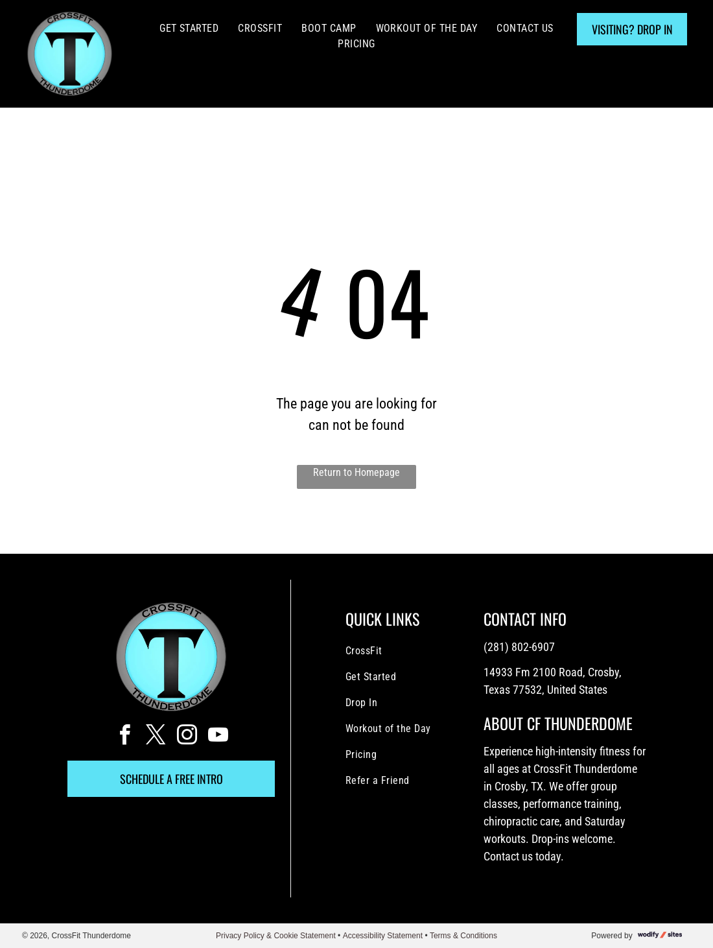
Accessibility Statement (383, 935)
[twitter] (155, 737)
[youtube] (217, 737)
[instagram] (186, 737)
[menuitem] (189, 28)
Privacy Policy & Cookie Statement (276, 935)
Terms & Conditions (463, 935)
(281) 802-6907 (519, 647)
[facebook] (124, 737)
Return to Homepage (356, 472)
